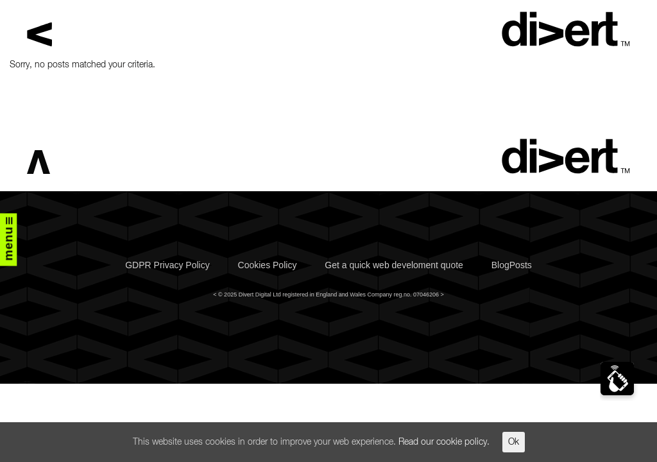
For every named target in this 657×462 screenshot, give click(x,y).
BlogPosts (511, 265)
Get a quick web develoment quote (394, 265)
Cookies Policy (267, 265)
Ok (513, 442)
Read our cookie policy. (444, 442)
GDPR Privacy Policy (167, 265)
